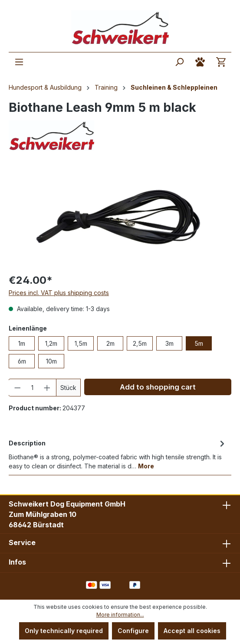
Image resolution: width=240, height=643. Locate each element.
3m (169, 343)
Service (22, 542)
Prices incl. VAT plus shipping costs (59, 292)
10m (51, 361)
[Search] (179, 62)
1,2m (51, 343)
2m (110, 343)
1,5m (81, 343)
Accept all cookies (192, 630)
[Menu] (19, 62)
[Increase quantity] (47, 387)
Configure (133, 630)
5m (198, 343)
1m (21, 343)
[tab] (118, 454)
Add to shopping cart (158, 387)
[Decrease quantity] (17, 387)
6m (22, 361)
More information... (120, 614)
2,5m (140, 343)
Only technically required (64, 630)
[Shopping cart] (220, 62)
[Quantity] (32, 387)
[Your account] (200, 62)
